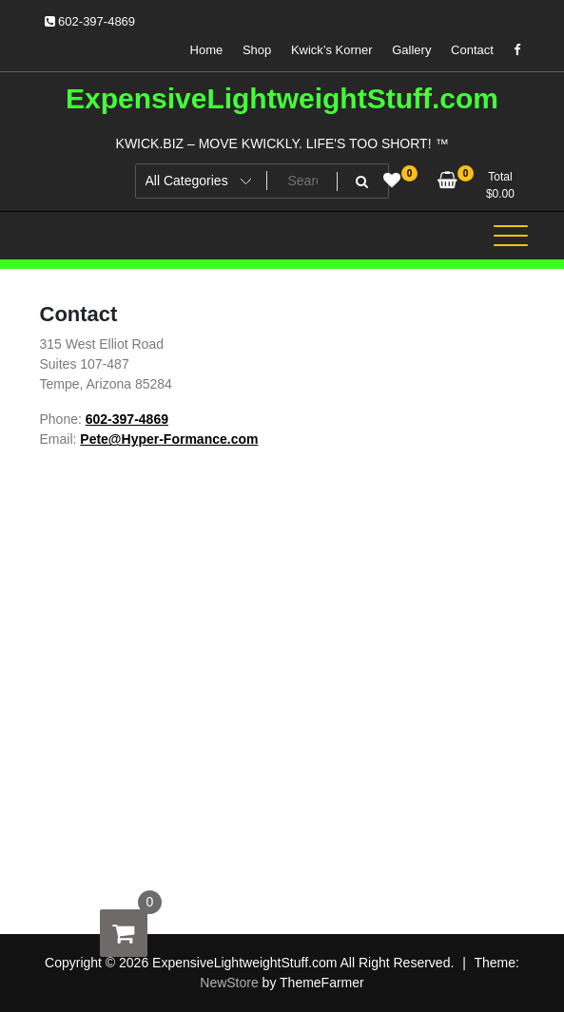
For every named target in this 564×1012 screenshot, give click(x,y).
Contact (472, 50)
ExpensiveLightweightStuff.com (282, 98)
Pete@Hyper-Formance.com (169, 439)
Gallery (411, 50)
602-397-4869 (90, 21)
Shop (257, 50)
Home (207, 50)
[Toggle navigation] (510, 235)
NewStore (229, 982)
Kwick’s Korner (332, 50)
